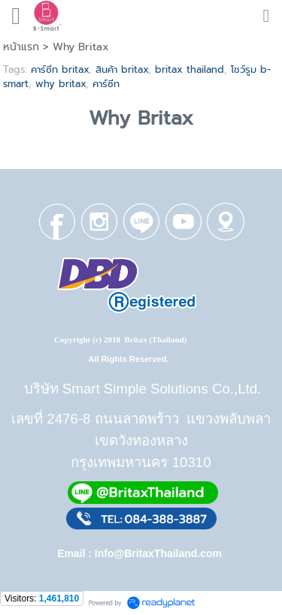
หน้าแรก (21, 47)
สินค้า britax (122, 69)
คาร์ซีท (106, 84)
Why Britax (141, 118)
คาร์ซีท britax (60, 69)
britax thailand (189, 69)
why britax (60, 84)
